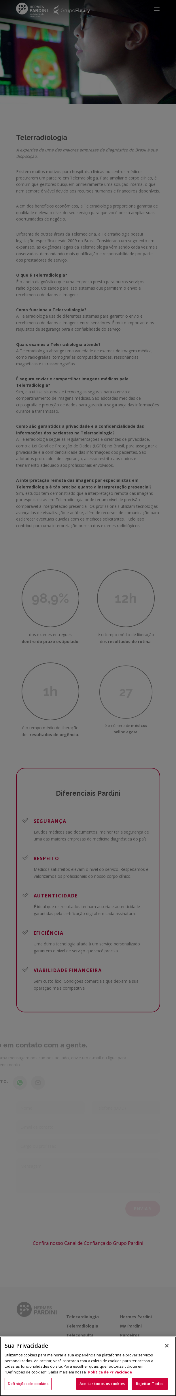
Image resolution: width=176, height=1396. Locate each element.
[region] (88, 1366)
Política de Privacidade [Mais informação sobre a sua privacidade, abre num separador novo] (110, 1372)
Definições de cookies (28, 1383)
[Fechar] (166, 1345)
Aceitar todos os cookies (102, 1383)
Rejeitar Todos (150, 1383)
